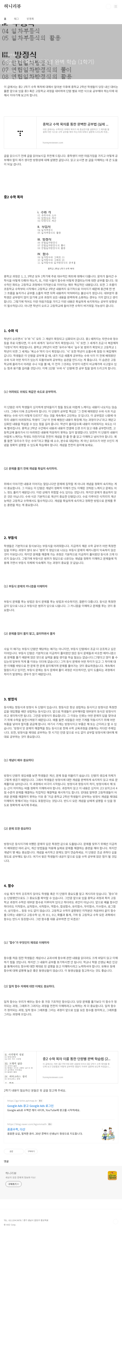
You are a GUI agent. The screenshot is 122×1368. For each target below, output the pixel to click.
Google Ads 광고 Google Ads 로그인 (30, 1242)
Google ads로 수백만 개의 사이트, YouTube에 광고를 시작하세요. (43, 1246)
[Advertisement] (61, 225)
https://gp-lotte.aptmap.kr (22, 1236)
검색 (108, 6)
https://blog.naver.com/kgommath (26, 1260)
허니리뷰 (12, 6)
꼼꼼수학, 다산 (16, 1265)
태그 (16, 19)
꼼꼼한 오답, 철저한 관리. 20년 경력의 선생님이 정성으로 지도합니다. (45, 1269)
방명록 (30, 19)
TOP (115, 1357)
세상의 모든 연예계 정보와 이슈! (20, 1313)
